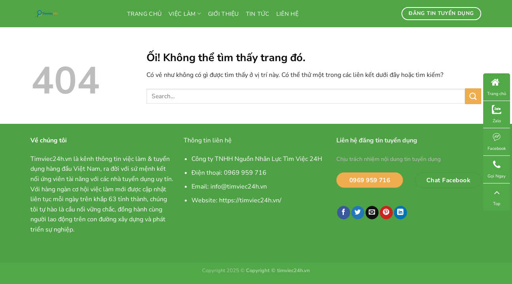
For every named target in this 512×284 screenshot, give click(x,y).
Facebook (497, 141)
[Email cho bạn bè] (372, 212)
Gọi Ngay (497, 169)
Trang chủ (144, 14)
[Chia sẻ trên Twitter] (357, 212)
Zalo (496, 114)
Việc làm (185, 14)
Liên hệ (287, 14)
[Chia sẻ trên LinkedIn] (400, 212)
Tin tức (257, 14)
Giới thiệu (223, 14)
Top (496, 197)
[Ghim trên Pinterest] (386, 212)
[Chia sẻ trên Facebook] (343, 212)
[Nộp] (473, 96)
